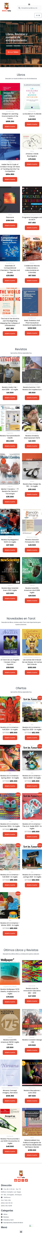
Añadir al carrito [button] (10, 126)
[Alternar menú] (29, 4)
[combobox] (29, 8)
